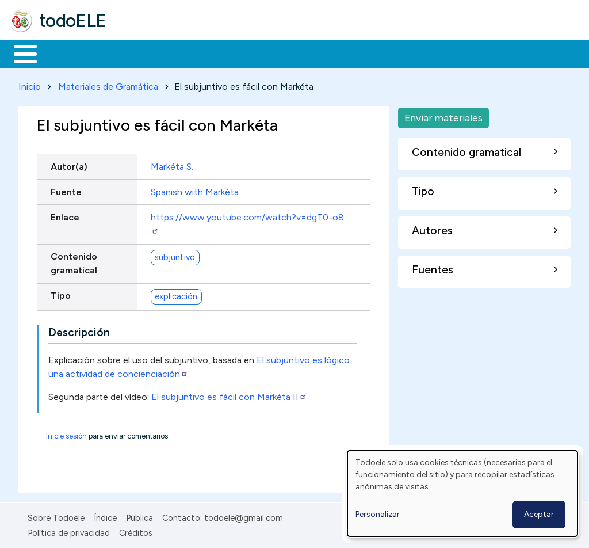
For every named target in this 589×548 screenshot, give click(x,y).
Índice (105, 516)
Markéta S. (172, 164)
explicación (176, 294)
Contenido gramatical (74, 261)
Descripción (79, 330)
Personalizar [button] (377, 514)
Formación (139, 53)
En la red (271, 53)
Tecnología (344, 53)
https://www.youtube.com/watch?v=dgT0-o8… (250, 221)
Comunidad (420, 53)
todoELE (72, 21)
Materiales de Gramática (108, 84)
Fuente (66, 189)
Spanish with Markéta (195, 189)
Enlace (65, 215)
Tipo (61, 293)
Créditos (135, 531)
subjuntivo (175, 255)
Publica (139, 516)
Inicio (19, 53)
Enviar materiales (443, 115)
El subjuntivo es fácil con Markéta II (229, 394)
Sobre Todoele (56, 516)
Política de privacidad (69, 531)
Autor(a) (69, 164)
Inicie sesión (66, 433)
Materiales (64, 53)
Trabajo (207, 53)
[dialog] (462, 493)
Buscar (472, 53)
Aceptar (539, 514)
